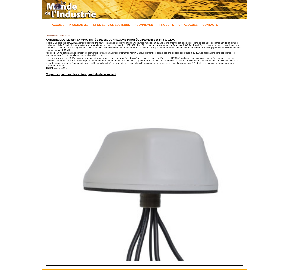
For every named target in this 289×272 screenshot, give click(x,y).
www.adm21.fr (60, 68)
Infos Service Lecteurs (111, 24)
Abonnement (145, 24)
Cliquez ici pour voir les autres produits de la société (81, 74)
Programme (78, 24)
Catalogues (188, 24)
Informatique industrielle (59, 35)
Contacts (210, 24)
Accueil (58, 24)
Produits (166, 24)
